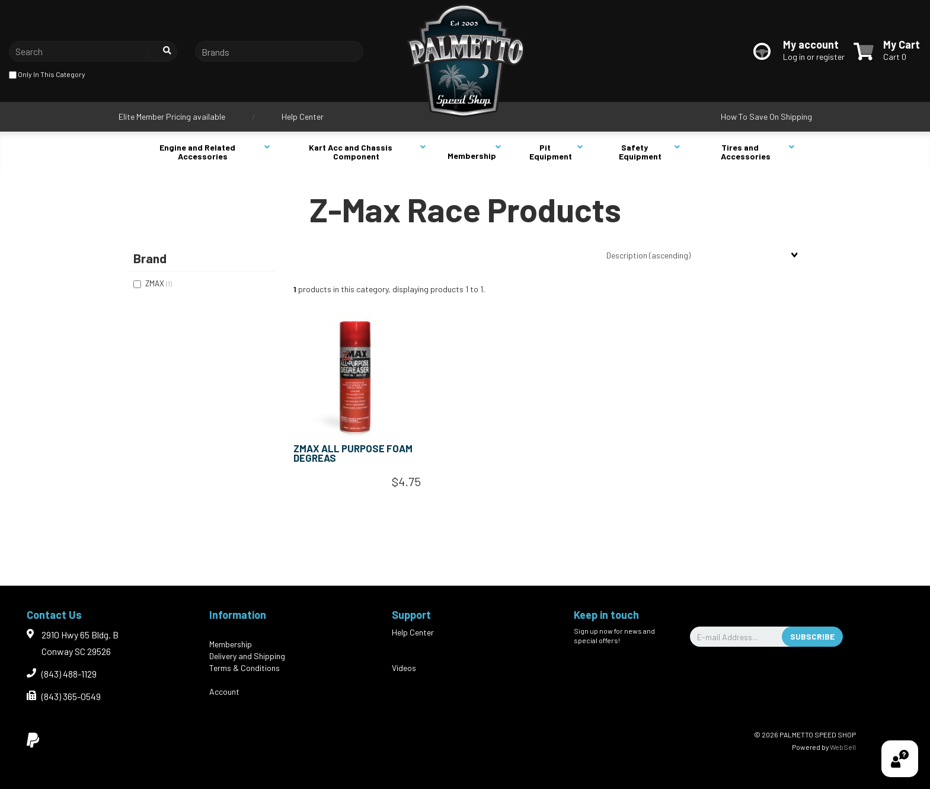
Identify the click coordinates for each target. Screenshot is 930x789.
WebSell (843, 747)
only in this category (47, 75)
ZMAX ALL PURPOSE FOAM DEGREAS (353, 453)
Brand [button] (150, 258)
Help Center (303, 116)
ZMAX (155, 283)
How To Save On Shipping (766, 116)
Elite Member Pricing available (172, 116)
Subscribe (812, 636)
